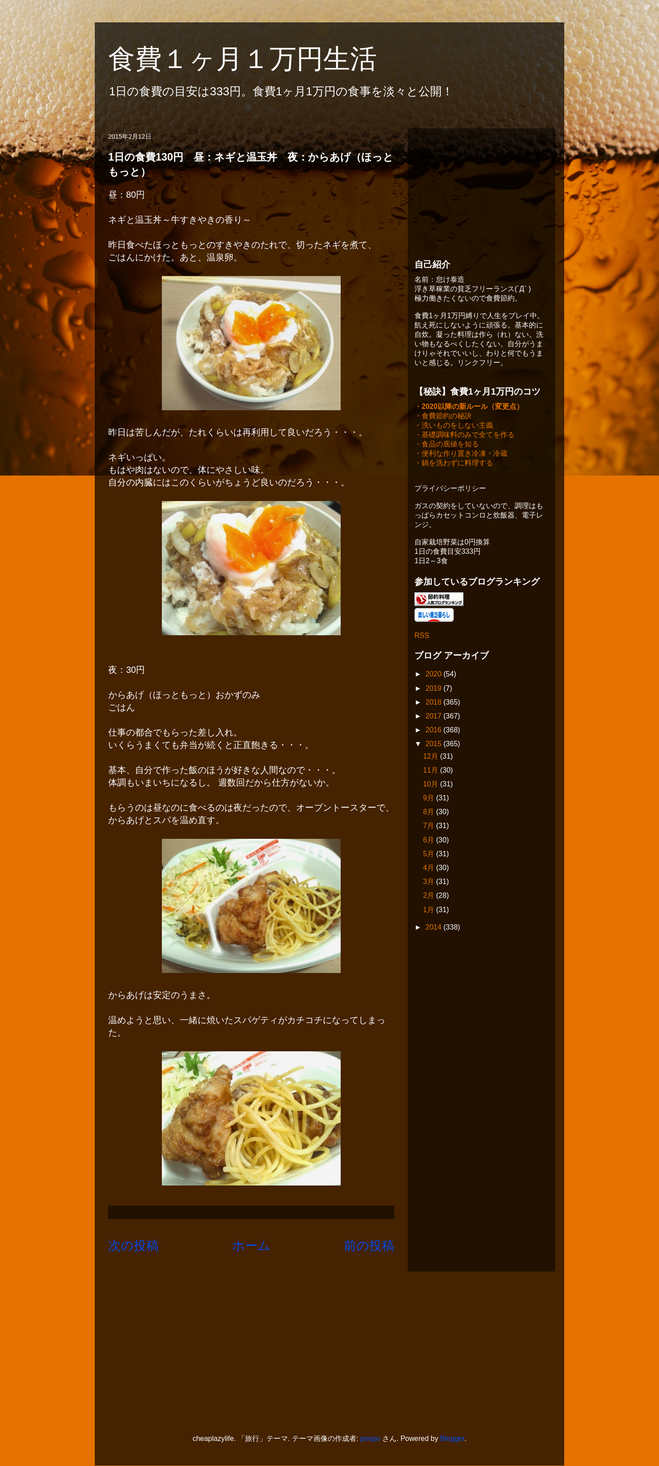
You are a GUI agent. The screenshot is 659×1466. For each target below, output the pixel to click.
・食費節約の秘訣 (443, 417)
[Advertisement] (481, 191)
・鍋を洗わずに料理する (453, 463)
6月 (429, 841)
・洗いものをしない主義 (453, 426)
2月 (429, 896)
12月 (431, 757)
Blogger (452, 1438)
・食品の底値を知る (446, 445)
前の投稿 (369, 1246)
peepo (370, 1438)
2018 (435, 703)
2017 (435, 717)
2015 (435, 744)
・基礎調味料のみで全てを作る (464, 435)
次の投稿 (133, 1246)
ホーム (251, 1246)
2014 (435, 928)
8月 (429, 812)
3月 (429, 882)
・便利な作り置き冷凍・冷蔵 (460, 454)
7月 (429, 826)
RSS (421, 636)
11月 (431, 771)
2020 (435, 675)
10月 (431, 785)
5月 (429, 854)
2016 (435, 731)
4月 (429, 868)
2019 (435, 689)
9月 (429, 799)
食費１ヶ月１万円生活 (256, 59)
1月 (429, 910)
